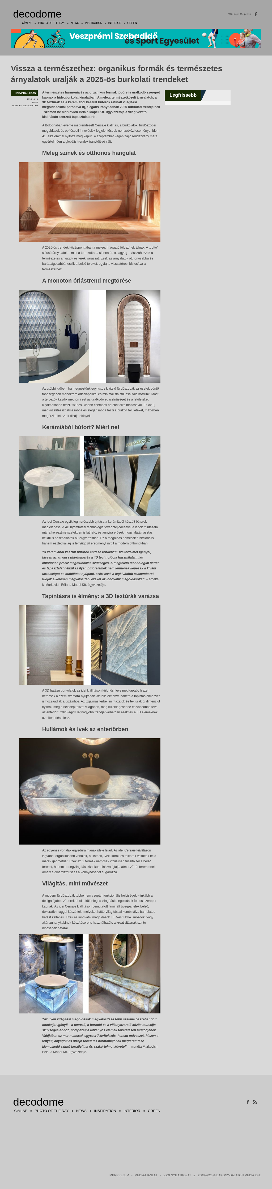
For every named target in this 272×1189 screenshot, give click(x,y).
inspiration (25, 93)
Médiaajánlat (146, 1175)
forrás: (17, 105)
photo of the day (52, 1111)
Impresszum (119, 1175)
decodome (38, 1102)
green (154, 1111)
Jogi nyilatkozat (177, 1175)
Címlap (20, 1111)
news (81, 1111)
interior (132, 1111)
